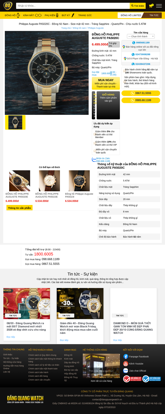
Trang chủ (66, 28)
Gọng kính (69, 366)
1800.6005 (105, 73)
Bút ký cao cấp (71, 370)
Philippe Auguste (96, 28)
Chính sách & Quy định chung (42, 355)
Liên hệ (6, 372)
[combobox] (141, 36)
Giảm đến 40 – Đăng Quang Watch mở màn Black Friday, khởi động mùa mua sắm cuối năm (79, 328)
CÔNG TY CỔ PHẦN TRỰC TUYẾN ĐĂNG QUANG (107, 391)
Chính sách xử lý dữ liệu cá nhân (43, 365)
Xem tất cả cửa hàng (101, 381)
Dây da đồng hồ (71, 362)
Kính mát (68, 359)
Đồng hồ (68, 355)
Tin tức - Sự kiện (82, 274)
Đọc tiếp (11, 337)
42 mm (126, 174)
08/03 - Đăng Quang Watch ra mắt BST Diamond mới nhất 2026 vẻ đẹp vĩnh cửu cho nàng (26, 326)
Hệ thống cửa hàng (12, 362)
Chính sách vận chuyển (39, 380)
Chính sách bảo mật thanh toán (43, 368)
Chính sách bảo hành (38, 372)
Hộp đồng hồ (70, 373)
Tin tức (13, 315)
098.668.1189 (50, 259)
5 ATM (126, 180)
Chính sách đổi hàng (38, 376)
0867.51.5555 (50, 263)
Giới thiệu (7, 354)
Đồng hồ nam (79, 28)
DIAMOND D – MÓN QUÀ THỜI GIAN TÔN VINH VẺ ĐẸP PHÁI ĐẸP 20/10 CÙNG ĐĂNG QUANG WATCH (133, 328)
